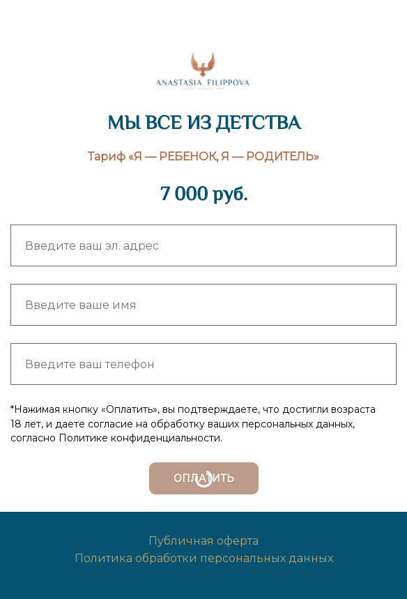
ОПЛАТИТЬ (204, 478)
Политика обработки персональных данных (204, 558)
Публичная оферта (203, 540)
